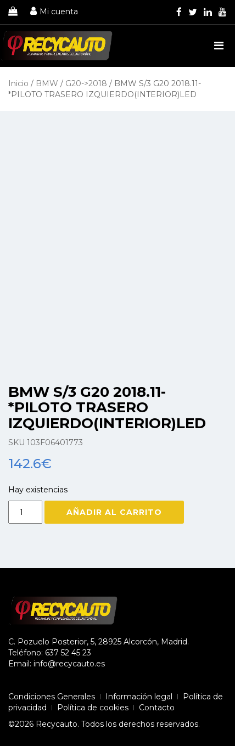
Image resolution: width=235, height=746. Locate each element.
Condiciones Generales (51, 697)
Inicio (18, 83)
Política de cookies (92, 708)
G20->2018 (86, 83)
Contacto (157, 708)
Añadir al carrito (114, 512)
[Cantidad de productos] (25, 512)
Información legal (138, 697)
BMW (47, 83)
